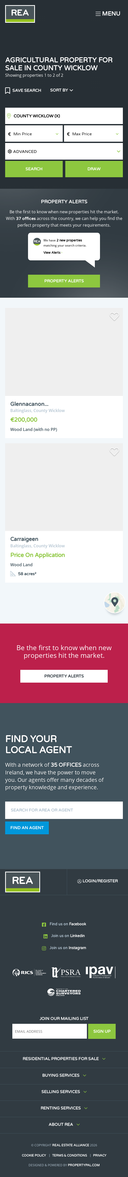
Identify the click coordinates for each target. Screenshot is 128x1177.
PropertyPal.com (84, 1165)
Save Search (26, 90)
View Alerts (52, 252)
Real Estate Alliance (70, 1145)
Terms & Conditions (69, 1155)
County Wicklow (37, 116)
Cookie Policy (34, 1155)
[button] (64, 151)
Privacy (99, 1155)
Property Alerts (64, 281)
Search (33, 169)
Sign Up (102, 1031)
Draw (93, 169)
